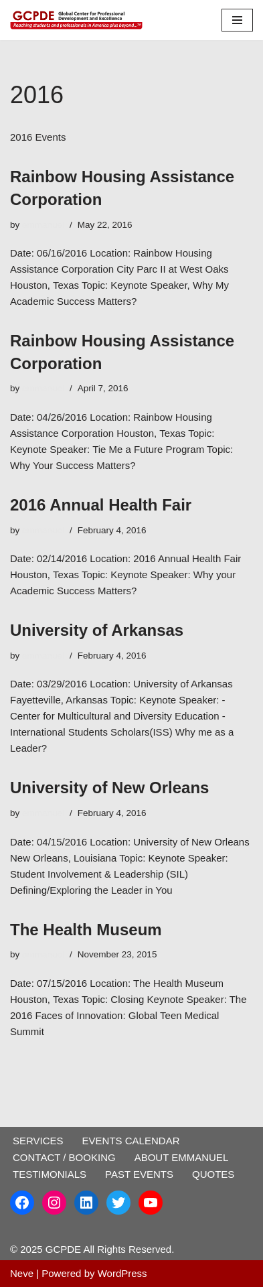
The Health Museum (86, 930)
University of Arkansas (96, 630)
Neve (21, 1273)
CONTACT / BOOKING (64, 1157)
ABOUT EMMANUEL (182, 1157)
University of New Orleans (109, 787)
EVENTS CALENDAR (131, 1140)
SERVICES (38, 1140)
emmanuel (43, 225)
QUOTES (213, 1174)
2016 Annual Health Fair (100, 505)
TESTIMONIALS (49, 1174)
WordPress (122, 1273)
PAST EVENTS (139, 1174)
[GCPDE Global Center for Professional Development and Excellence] (80, 20)
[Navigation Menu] (237, 20)
